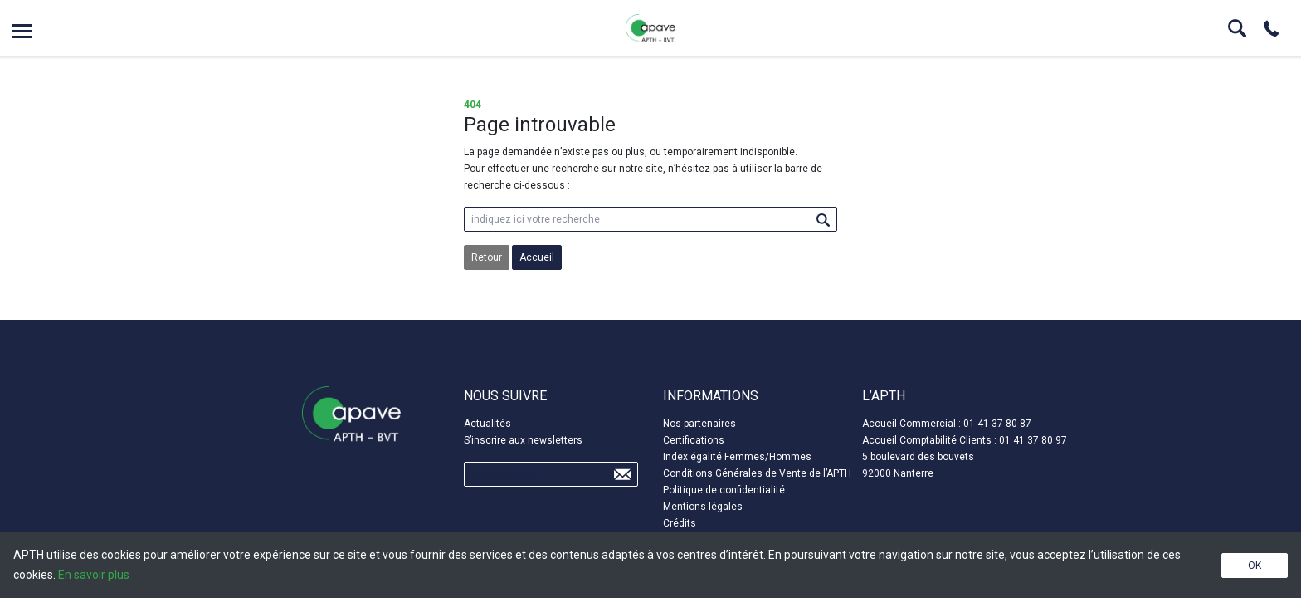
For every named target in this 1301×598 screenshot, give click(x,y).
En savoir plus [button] (93, 574)
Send (622, 474)
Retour (486, 257)
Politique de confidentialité (724, 490)
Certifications (693, 440)
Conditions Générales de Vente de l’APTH (757, 473)
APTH (650, 28)
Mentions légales (703, 506)
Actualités (487, 423)
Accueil (536, 257)
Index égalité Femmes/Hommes (737, 457)
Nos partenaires (699, 423)
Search (1237, 28)
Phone (1271, 28)
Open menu (22, 31)
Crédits (679, 523)
